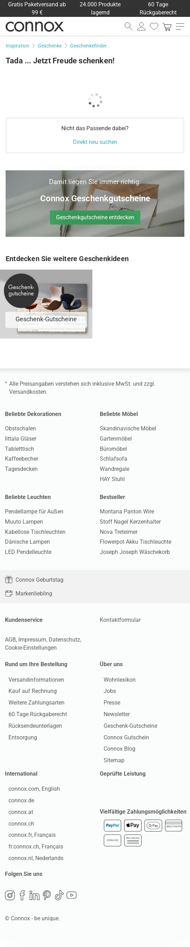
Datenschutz (64, 639)
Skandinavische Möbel (128, 428)
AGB (10, 639)
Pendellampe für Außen (34, 511)
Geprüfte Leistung (123, 777)
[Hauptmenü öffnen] (180, 26)
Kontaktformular (120, 620)
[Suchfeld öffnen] (128, 26)
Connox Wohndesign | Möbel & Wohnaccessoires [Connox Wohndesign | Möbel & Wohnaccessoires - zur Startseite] (35, 26)
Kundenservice (24, 620)
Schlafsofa (113, 458)
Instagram (10, 903)
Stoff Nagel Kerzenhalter (130, 521)
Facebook (22, 903)
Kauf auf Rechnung (29, 693)
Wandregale (114, 469)
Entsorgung (19, 739)
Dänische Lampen (27, 541)
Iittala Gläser (20, 438)
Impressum (32, 639)
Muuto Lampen (24, 521)
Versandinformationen (33, 681)
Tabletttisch (19, 449)
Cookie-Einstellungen (31, 647)
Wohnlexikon (116, 681)
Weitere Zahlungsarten (33, 704)
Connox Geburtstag (34, 579)
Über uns (111, 664)
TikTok (59, 903)
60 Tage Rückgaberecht (34, 716)
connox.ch (18, 829)
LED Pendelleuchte (28, 552)
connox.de (18, 806)
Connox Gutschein (122, 739)
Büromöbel (113, 449)
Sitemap (110, 762)
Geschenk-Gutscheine (126, 727)
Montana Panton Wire (127, 511)
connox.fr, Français (28, 841)
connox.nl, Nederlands (32, 863)
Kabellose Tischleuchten (35, 532)
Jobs (106, 693)
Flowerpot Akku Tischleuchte (135, 541)
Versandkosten (27, 392)
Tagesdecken (21, 469)
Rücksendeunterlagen (32, 727)
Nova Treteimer (118, 532)
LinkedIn (34, 903)
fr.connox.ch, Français (32, 852)
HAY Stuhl (112, 479)
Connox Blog (115, 750)
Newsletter (113, 716)
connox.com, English (30, 794)
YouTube (71, 903)
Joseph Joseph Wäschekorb (135, 552)
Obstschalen (20, 428)
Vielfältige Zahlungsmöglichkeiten (143, 819)
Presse (108, 704)
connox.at (17, 817)
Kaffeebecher (21, 458)
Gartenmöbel (116, 438)
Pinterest (47, 903)
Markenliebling (28, 593)
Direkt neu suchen (95, 142)
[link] (167, 26)
